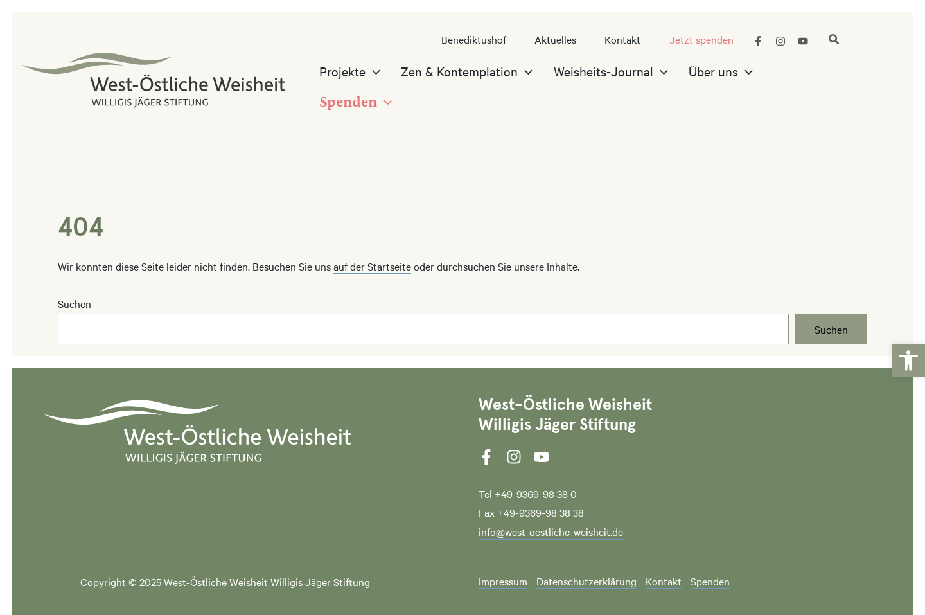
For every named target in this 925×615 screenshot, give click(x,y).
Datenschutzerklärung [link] (586, 581)
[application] (394, 86)
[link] (908, 349)
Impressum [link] (503, 581)
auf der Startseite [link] (372, 266)
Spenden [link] (710, 581)
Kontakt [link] (664, 581)
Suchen (74, 303)
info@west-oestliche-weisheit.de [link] (551, 531)
